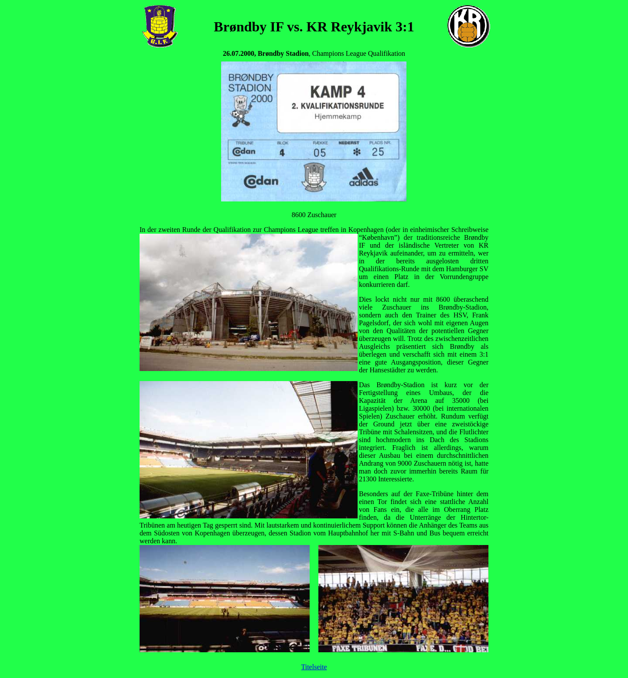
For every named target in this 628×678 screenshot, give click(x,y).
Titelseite (314, 667)
